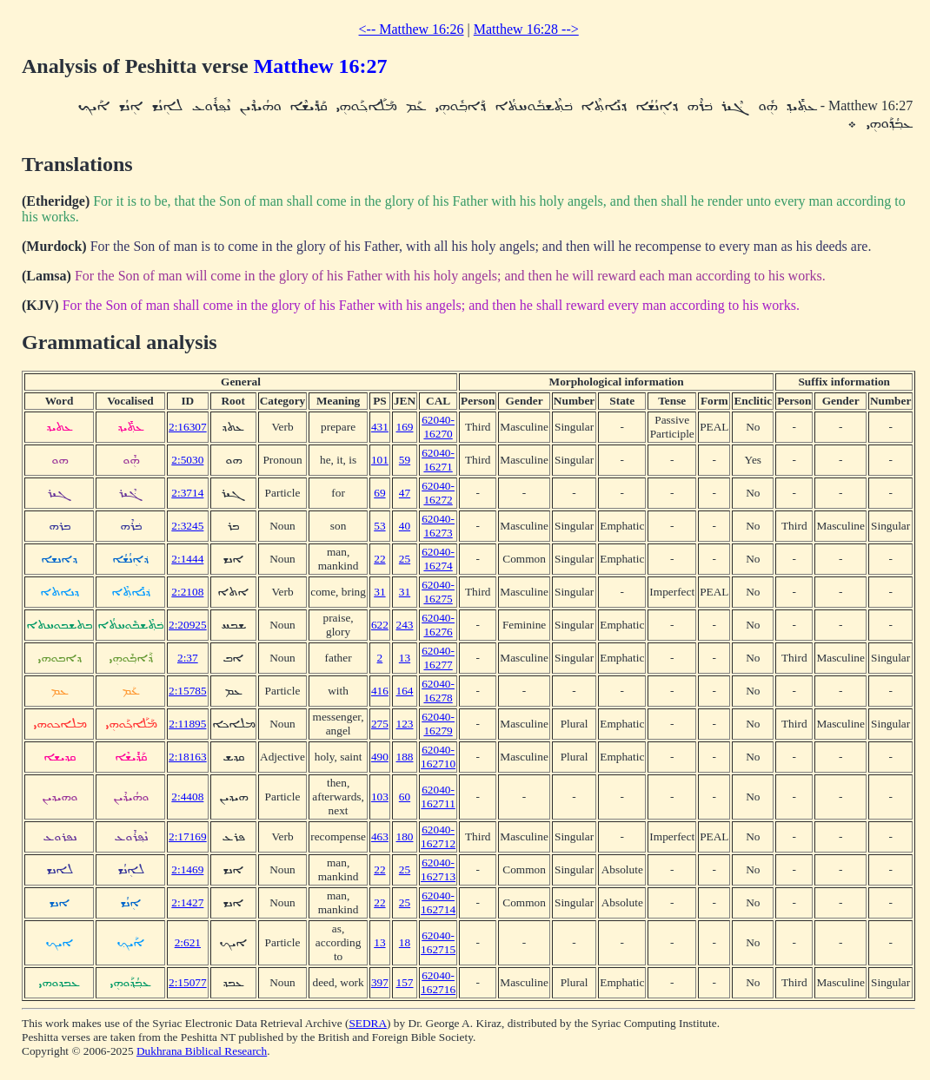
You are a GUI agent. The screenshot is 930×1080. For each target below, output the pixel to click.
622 (380, 624)
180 (405, 836)
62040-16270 (438, 426)
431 (380, 426)
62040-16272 (438, 492)
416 (380, 690)
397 (380, 982)
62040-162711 (438, 796)
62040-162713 (438, 869)
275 (380, 723)
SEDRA (368, 1023)
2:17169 (188, 836)
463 (380, 836)
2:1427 (187, 902)
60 (404, 796)
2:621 (188, 942)
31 (379, 591)
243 (405, 624)
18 (404, 942)
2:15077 (188, 982)
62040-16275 (438, 591)
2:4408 (187, 796)
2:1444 (187, 558)
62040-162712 (438, 836)
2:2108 (187, 591)
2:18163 (188, 756)
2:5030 (187, 459)
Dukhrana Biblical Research (201, 1050)
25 (404, 558)
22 (379, 558)
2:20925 (188, 624)
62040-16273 (438, 525)
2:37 (187, 657)
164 (405, 690)
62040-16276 (438, 624)
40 (404, 525)
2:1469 (187, 869)
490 (380, 756)
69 (379, 492)
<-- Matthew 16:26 (411, 29)
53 (379, 525)
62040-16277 (438, 657)
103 (380, 796)
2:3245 (187, 525)
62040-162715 (438, 942)
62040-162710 (438, 756)
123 (405, 723)
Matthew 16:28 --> (526, 29)
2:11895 (187, 723)
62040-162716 (438, 982)
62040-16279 (438, 723)
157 (405, 982)
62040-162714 (438, 902)
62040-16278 (438, 690)
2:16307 (188, 426)
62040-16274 (438, 558)
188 (405, 756)
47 (404, 492)
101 (380, 459)
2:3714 (187, 492)
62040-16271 (438, 459)
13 (404, 657)
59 (404, 459)
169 (405, 426)
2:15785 (188, 690)
